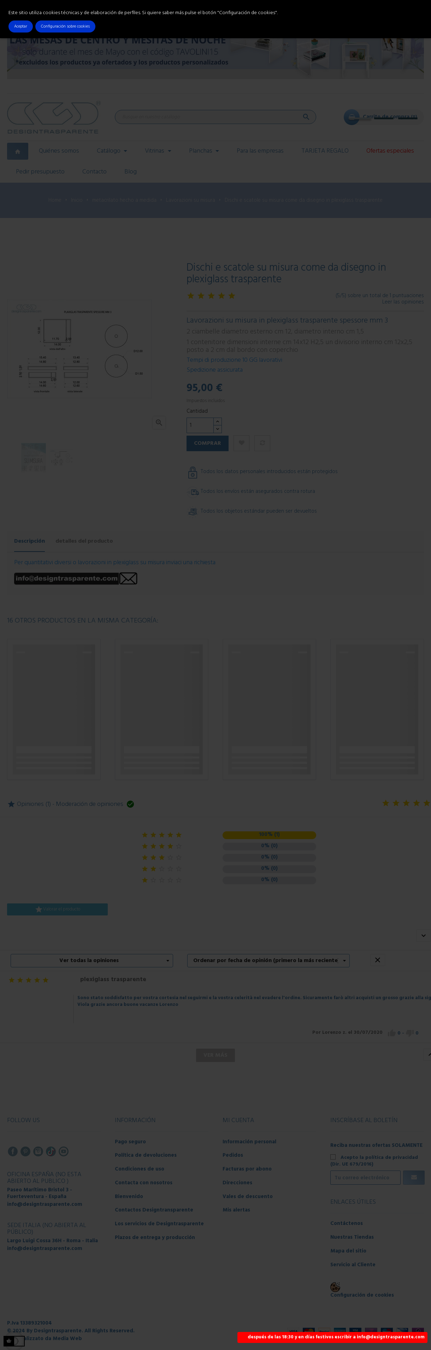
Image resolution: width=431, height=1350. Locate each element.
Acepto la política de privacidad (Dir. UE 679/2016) (374, 1161)
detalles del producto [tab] (84, 541)
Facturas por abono (247, 1169)
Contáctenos (346, 1223)
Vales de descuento (248, 1196)
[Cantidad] (200, 425)
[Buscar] (215, 117)
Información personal (249, 1142)
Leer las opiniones (403, 302)
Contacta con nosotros (143, 1183)
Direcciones (237, 1183)
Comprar (207, 443)
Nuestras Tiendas (352, 1237)
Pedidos (233, 1155)
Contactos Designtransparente (154, 1210)
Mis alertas (236, 1210)
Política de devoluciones (146, 1155)
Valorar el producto (58, 909)
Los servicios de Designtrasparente (159, 1224)
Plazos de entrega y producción (155, 1237)
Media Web (67, 1338)
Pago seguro (130, 1142)
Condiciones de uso (139, 1169)
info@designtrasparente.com (44, 1204)
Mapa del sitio (348, 1251)
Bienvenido (129, 1196)
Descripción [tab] (29, 541)
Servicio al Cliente (353, 1265)
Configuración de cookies (362, 1295)
